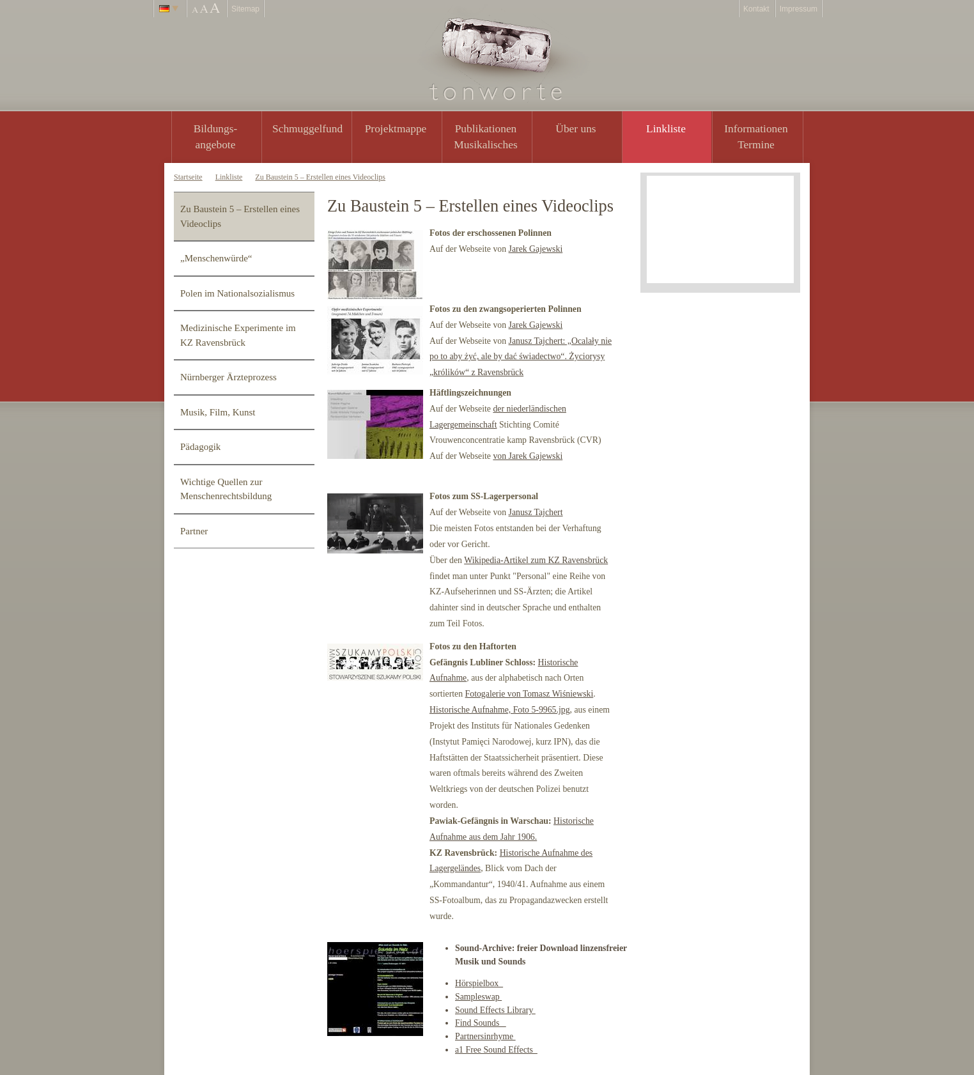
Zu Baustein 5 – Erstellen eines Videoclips (320, 177)
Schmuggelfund (307, 128)
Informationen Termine (755, 136)
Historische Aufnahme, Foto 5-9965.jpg (499, 710)
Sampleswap (478, 997)
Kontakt (756, 8)
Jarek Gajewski (536, 249)
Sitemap (245, 8)
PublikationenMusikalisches (486, 136)
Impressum (798, 8)
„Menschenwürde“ (216, 258)
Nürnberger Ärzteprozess (228, 377)
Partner (194, 531)
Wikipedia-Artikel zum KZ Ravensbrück (536, 560)
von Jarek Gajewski (527, 456)
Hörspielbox (479, 983)
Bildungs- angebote (216, 136)
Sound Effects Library (495, 1010)
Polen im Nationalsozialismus (237, 293)
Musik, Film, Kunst (218, 412)
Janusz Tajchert (536, 512)
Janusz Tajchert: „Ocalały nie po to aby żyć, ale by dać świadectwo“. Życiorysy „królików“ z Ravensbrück (520, 357)
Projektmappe (396, 128)
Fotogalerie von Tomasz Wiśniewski (529, 694)
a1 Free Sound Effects (496, 1050)
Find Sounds (480, 1023)
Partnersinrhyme (485, 1036)
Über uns (575, 128)
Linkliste (666, 128)
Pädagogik (200, 447)
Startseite (188, 177)
